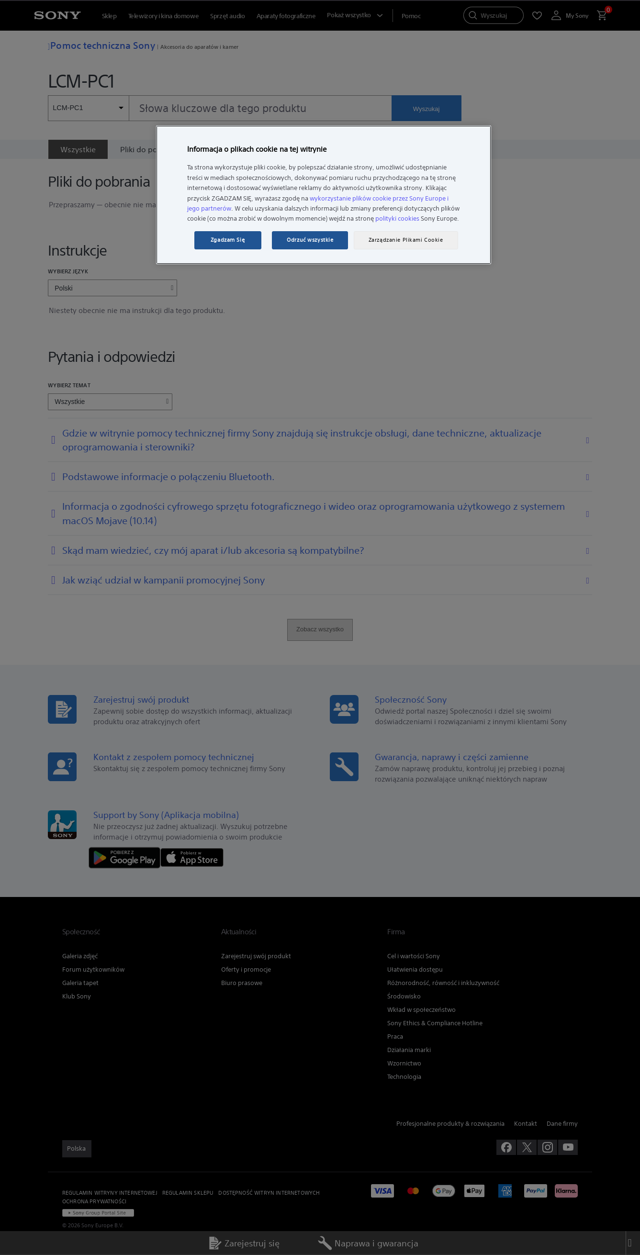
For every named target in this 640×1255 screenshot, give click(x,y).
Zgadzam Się (228, 240)
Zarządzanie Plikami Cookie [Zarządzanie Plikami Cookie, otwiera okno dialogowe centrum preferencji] (406, 240)
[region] (323, 194)
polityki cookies (397, 218)
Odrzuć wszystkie (310, 240)
